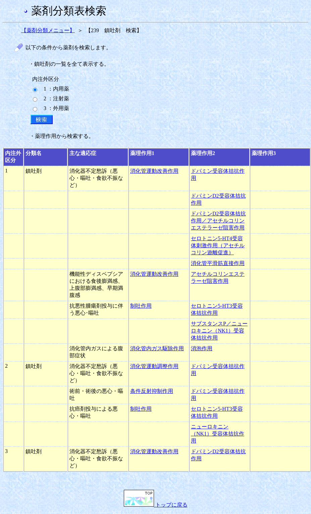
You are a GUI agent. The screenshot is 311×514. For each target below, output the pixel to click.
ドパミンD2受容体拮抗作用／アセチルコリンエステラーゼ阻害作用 (218, 220)
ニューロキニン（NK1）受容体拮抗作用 (217, 434)
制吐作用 (141, 306)
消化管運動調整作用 (154, 366)
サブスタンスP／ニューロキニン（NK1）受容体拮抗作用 (219, 331)
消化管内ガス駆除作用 (157, 348)
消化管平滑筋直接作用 (218, 263)
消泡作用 (201, 348)
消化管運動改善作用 (154, 171)
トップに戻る (156, 505)
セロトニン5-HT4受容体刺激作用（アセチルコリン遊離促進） (218, 245)
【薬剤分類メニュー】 (48, 30)
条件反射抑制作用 (151, 391)
